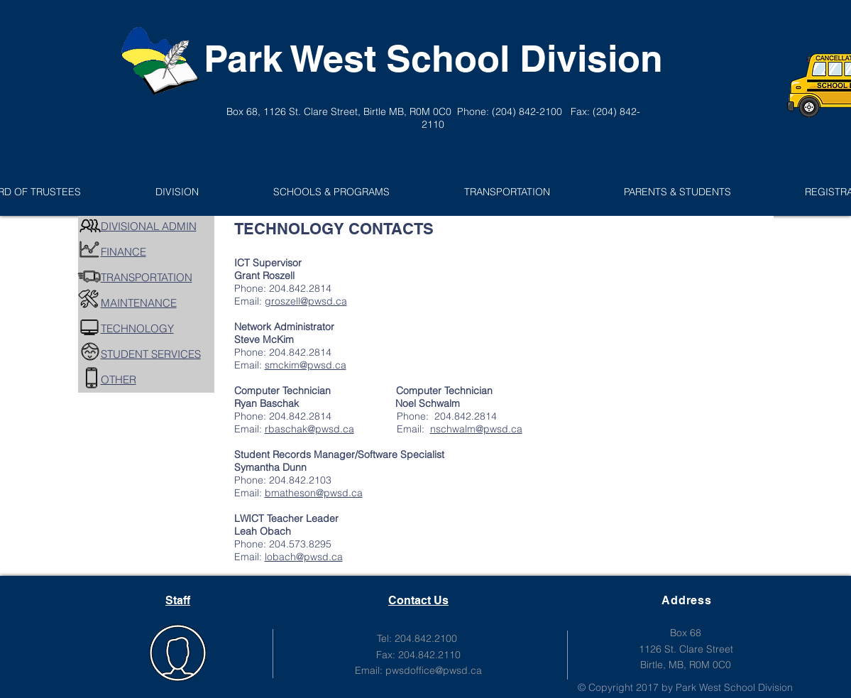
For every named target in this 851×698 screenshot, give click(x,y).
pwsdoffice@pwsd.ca (433, 670)
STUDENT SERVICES (151, 354)
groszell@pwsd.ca (306, 301)
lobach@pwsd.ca (304, 556)
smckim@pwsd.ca (305, 365)
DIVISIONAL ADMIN (149, 226)
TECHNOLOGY (137, 328)
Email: (438, 428)
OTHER (118, 379)
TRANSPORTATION (146, 277)
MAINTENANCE (139, 303)
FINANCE (123, 251)
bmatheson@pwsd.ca (314, 492)
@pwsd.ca (330, 428)
